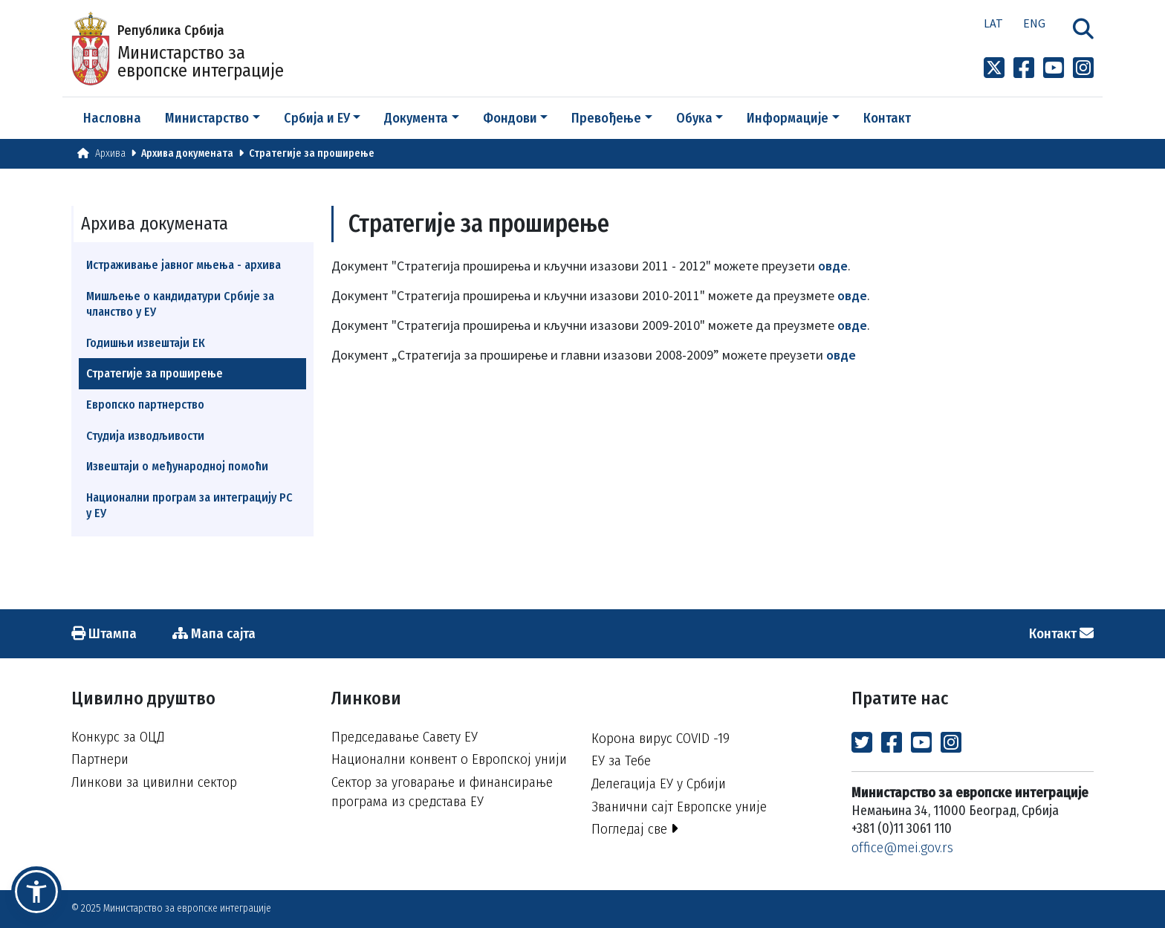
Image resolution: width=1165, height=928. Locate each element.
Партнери (100, 759)
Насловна (112, 118)
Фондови (510, 118)
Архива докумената (187, 153)
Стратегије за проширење (311, 153)
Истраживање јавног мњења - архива (183, 265)
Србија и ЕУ (317, 118)
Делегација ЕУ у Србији (658, 783)
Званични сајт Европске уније (679, 806)
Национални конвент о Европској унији (449, 759)
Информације (787, 118)
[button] (36, 891)
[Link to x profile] (994, 68)
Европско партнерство (145, 405)
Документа (416, 118)
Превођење (606, 118)
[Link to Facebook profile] (1023, 68)
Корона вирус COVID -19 (660, 738)
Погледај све (634, 828)
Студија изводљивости (145, 436)
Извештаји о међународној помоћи (177, 466)
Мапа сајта (214, 633)
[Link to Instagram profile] (1083, 68)
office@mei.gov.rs (902, 847)
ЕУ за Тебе (621, 760)
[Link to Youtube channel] (1053, 68)
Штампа (104, 633)
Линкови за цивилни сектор (154, 782)
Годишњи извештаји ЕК (145, 343)
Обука (694, 118)
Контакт (887, 118)
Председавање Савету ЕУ (404, 736)
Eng (1034, 23)
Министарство (207, 118)
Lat (993, 23)
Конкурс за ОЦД (117, 736)
